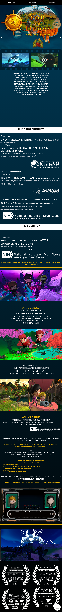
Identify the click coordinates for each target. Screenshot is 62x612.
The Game (11, 2)
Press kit (51, 2)
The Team (32, 2)
